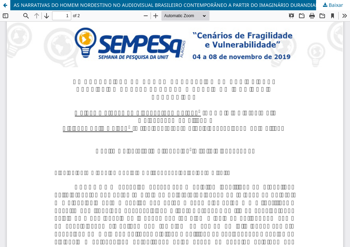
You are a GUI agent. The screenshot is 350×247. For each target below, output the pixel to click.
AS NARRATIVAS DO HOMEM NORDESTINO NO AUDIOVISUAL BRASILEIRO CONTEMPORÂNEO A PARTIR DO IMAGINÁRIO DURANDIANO (168, 5)
